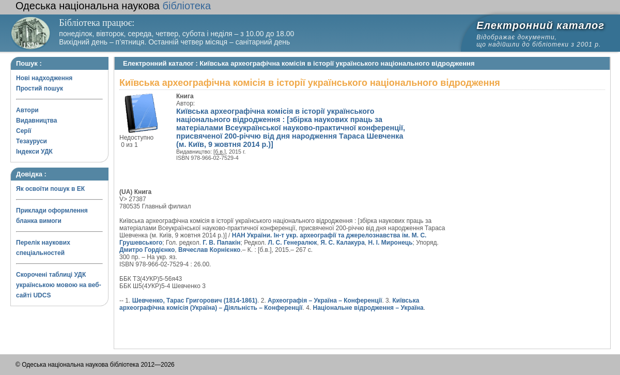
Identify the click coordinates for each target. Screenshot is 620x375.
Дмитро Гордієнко (147, 249)
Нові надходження (44, 78)
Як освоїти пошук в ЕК (50, 188)
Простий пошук (39, 88)
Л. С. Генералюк (292, 242)
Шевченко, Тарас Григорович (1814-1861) (194, 300)
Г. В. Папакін (221, 242)
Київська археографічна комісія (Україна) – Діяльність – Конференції (269, 304)
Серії (23, 130)
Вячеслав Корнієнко (209, 249)
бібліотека (113, 5)
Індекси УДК (34, 151)
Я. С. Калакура (342, 242)
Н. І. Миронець (390, 242)
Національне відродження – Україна (368, 307)
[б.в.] (219, 151)
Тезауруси (31, 141)
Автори (27, 110)
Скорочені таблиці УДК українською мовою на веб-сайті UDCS (58, 285)
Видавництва (36, 120)
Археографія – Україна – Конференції (325, 300)
